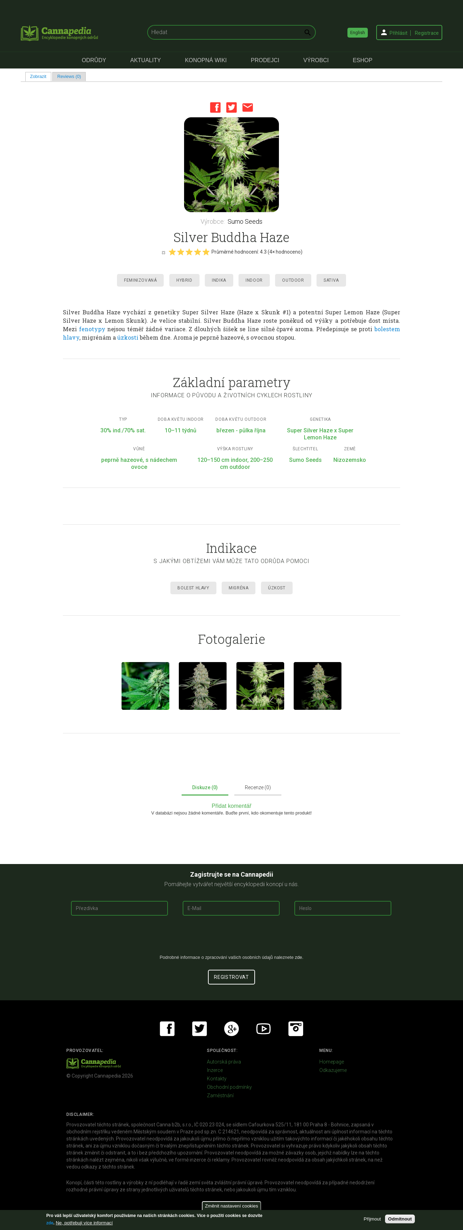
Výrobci (316, 60)
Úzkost (277, 587)
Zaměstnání (220, 1095)
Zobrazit (40, 76)
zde (49, 1223)
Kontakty (217, 1078)
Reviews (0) (69, 76)
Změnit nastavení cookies (231, 1206)
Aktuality (145, 60)
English (357, 32)
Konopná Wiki (206, 60)
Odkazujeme (333, 1070)
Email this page (247, 107)
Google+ (231, 1029)
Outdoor (293, 280)
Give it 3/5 (189, 251)
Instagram (296, 1029)
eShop (362, 60)
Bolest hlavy (193, 587)
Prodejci (265, 60)
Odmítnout (400, 1219)
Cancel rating (163, 252)
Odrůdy (94, 60)
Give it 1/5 (172, 251)
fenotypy (92, 329)
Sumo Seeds (245, 221)
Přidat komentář (232, 806)
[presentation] (231, 937)
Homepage (331, 1062)
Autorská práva (224, 1062)
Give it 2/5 (180, 251)
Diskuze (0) (205, 787)
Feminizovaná (140, 280)
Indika (219, 280)
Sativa (331, 280)
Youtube (263, 1029)
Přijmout (372, 1219)
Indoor (254, 280)
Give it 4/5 (197, 251)
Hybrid (184, 280)
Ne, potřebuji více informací (84, 1222)
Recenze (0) (258, 787)
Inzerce (215, 1070)
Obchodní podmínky (229, 1087)
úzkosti (127, 337)
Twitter (231, 107)
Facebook (215, 107)
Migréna (238, 587)
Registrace (427, 33)
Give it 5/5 (205, 251)
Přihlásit (398, 33)
